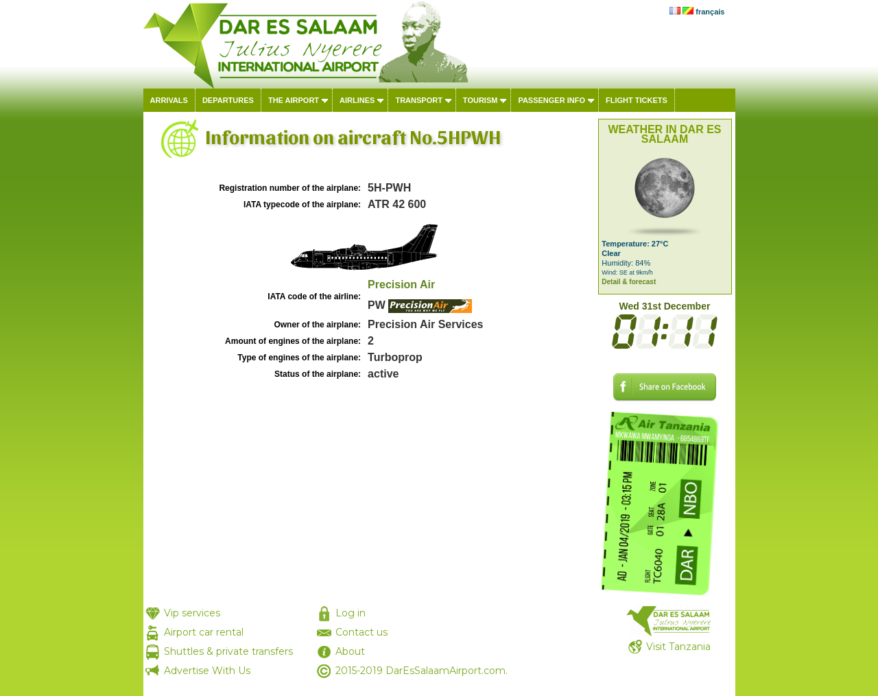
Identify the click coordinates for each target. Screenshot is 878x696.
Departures (228, 100)
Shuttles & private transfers (228, 651)
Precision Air (401, 284)
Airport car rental (204, 632)
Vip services (192, 613)
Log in (350, 613)
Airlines (357, 100)
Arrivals (169, 100)
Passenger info (551, 100)
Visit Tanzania (678, 646)
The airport (293, 100)
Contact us (361, 632)
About (350, 651)
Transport (418, 100)
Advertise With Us (207, 670)
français (710, 12)
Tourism (480, 100)
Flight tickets (636, 100)
